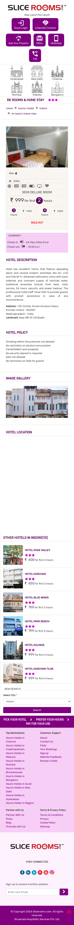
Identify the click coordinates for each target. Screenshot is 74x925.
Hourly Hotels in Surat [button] (19, 783)
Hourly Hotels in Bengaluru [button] (15, 778)
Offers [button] (39, 40)
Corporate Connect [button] (45, 24)
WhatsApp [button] (56, 40)
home (9, 108)
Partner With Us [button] (15, 814)
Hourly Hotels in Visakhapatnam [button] (15, 747)
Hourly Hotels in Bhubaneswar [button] (15, 770)
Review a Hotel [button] (48, 760)
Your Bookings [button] (48, 749)
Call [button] (35, 55)
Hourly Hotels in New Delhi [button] (18, 789)
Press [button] (9, 818)
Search (37, 710)
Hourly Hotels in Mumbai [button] (15, 762)
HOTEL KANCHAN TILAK (39, 668)
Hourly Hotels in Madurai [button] (15, 755)
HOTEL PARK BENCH (37, 621)
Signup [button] (44, 753)
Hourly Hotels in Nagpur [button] (20, 802)
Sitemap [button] (45, 826)
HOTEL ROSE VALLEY (37, 550)
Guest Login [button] (20, 24)
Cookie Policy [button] (47, 822)
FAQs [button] (43, 745)
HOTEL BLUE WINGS (37, 597)
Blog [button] (8, 822)
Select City (10, 695)
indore (43, 108)
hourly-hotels (26, 108)
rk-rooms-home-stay (24, 113)
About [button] (43, 737)
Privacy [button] (44, 818)
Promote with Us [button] (15, 826)
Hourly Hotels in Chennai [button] (15, 739)
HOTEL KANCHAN (35, 573)
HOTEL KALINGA (34, 644)
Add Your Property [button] (18, 40)
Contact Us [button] (46, 741)
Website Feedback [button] (51, 756)
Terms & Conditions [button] (51, 814)
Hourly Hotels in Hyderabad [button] (15, 797)
